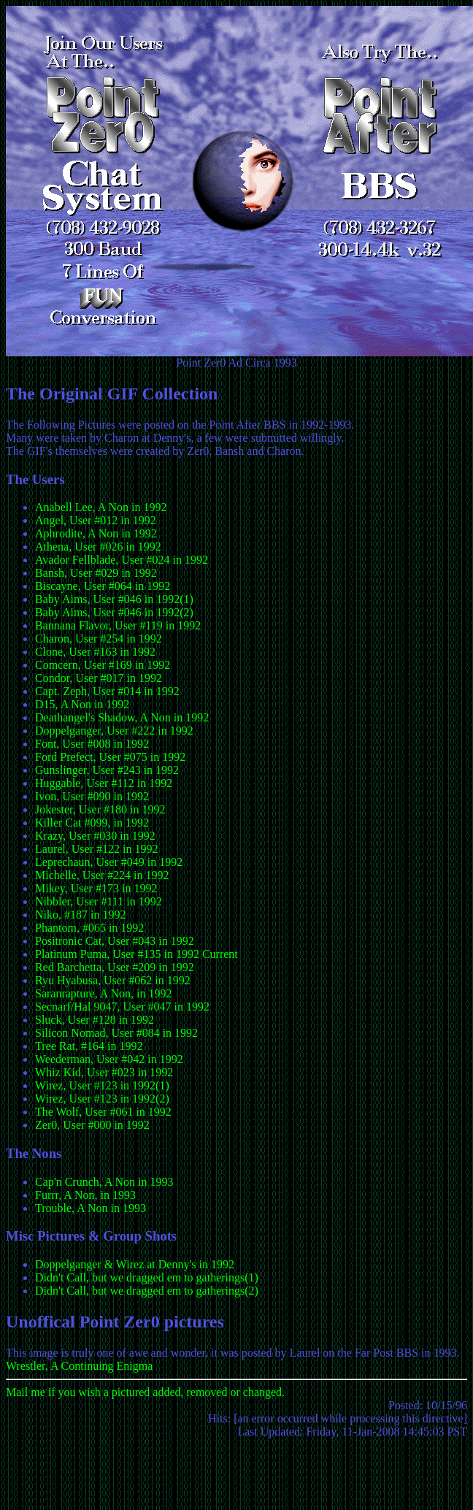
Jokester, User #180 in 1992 (100, 809)
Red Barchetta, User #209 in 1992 (114, 967)
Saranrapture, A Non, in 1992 (103, 993)
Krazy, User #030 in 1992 (95, 835)
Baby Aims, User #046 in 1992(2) (114, 612)
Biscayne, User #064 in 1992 (102, 586)
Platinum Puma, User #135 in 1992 (117, 954)
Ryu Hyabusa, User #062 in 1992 (113, 980)
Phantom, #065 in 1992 (89, 927)
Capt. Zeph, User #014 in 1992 (107, 691)
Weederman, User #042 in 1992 (109, 1059)
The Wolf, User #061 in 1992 (103, 1111)
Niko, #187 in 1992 (80, 914)
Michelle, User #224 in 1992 (102, 875)
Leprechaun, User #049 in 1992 (108, 862)
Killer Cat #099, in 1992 (92, 822)
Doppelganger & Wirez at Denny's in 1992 (134, 1264)
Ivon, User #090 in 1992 (92, 796)
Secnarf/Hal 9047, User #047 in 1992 (122, 1006)
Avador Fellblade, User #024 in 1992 (121, 559)
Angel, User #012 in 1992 (95, 520)
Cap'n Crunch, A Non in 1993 (104, 1182)
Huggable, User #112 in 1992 (103, 783)
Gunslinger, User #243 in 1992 (107, 770)
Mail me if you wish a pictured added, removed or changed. (145, 1392)
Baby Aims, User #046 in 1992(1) (114, 599)
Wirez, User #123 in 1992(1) (102, 1085)
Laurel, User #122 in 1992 (96, 849)
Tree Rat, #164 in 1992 (88, 1046)
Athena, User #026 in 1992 (98, 546)
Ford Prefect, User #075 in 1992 (110, 757)
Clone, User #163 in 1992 (95, 651)
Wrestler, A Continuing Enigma (79, 1366)
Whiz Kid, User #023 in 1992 (104, 1072)
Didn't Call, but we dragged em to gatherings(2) (146, 1290)
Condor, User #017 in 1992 (98, 678)
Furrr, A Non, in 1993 (85, 1195)
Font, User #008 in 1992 (92, 743)
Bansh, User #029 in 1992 (96, 573)
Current (220, 954)
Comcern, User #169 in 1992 (102, 665)
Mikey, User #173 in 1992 (96, 888)
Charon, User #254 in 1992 (98, 638)
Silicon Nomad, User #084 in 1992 (116, 1033)
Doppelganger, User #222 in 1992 (114, 730)
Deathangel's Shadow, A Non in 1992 (122, 717)
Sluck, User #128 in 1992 (94, 1019)
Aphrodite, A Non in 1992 (96, 533)
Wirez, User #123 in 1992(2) (102, 1098)
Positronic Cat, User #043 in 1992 (114, 941)
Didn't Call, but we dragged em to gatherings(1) (146, 1277)
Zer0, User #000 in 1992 (92, 1125)
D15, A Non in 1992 (82, 704)
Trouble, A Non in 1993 (90, 1208)
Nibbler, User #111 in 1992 (98, 901)
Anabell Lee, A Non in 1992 (100, 507)
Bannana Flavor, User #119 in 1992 (118, 625)
